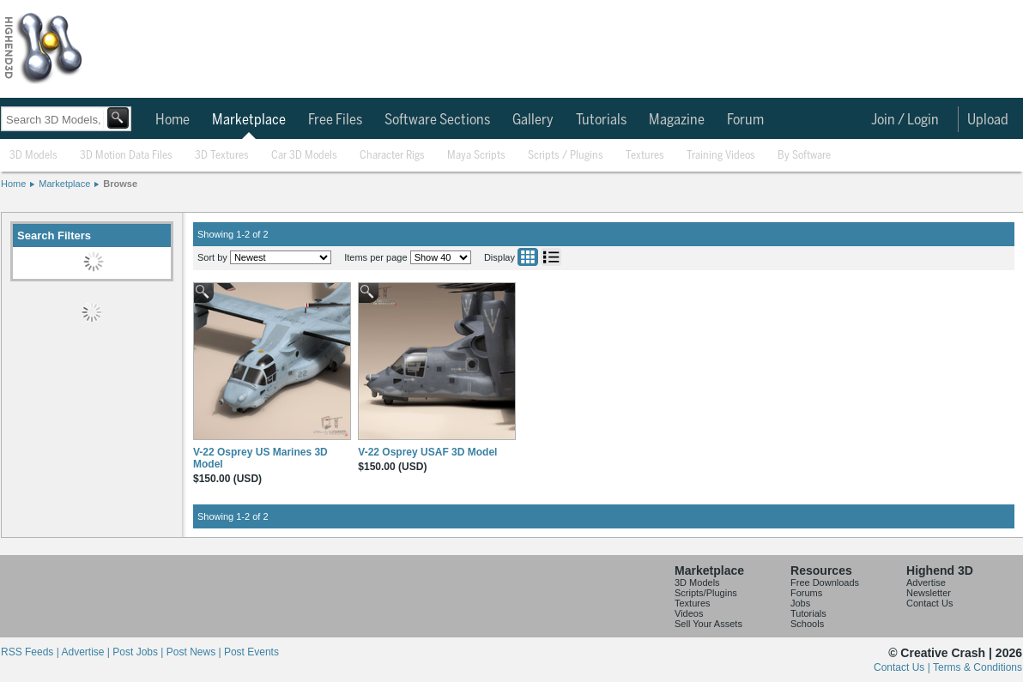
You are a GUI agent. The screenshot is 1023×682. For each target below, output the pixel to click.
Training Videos (721, 155)
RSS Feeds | (31, 652)
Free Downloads (824, 582)
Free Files (335, 120)
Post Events (251, 652)
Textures (645, 155)
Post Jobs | (139, 652)
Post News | (195, 652)
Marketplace (249, 120)
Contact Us (929, 603)
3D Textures (222, 155)
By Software (804, 155)
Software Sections (437, 120)
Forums (806, 593)
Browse (120, 183)
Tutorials (601, 120)
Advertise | (86, 652)
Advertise (926, 582)
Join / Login (905, 120)
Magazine (677, 120)
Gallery (533, 120)
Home (172, 120)
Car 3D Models (304, 155)
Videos (689, 613)
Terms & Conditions (977, 667)
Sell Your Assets (708, 624)
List (551, 257)
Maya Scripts (476, 155)
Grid (528, 257)
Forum (745, 120)
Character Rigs (392, 155)
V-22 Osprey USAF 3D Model (427, 452)
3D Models (33, 155)
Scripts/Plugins (706, 593)
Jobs (800, 603)
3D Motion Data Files (126, 155)
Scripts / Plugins (565, 155)
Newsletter (928, 593)
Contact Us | (903, 667)
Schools (807, 624)
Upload (987, 120)
